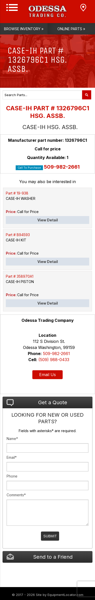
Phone (12, 476)
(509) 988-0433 (53, 359)
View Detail (47, 220)
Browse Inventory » (23, 29)
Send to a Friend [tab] (40, 557)
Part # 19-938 (17, 193)
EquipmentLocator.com (65, 595)
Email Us (47, 374)
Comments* (16, 495)
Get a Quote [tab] (37, 402)
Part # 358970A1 (19, 276)
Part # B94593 (18, 235)
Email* (12, 457)
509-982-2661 (62, 167)
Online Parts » (71, 29)
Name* (12, 438)
